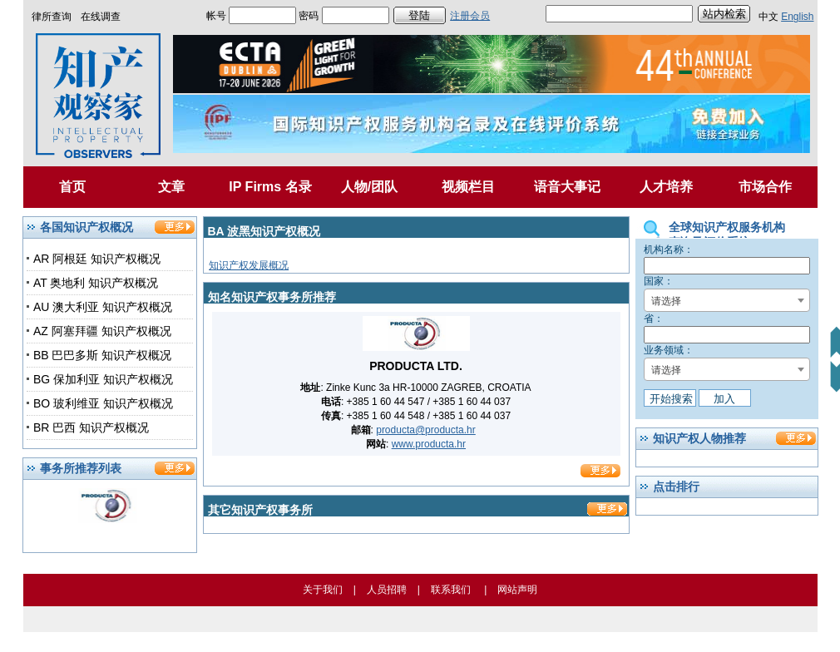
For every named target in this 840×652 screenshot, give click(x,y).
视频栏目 (468, 187)
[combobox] (727, 300)
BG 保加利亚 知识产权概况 (103, 379)
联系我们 (451, 589)
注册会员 (470, 16)
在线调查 (101, 16)
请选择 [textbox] (666, 301)
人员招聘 (387, 589)
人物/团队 (369, 187)
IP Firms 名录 (270, 187)
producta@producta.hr (426, 430)
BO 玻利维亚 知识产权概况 (103, 403)
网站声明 (517, 589)
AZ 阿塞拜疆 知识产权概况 (102, 331)
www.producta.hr (429, 444)
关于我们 (323, 589)
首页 (72, 187)
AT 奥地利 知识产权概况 (95, 282)
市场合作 (765, 187)
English (797, 16)
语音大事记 (567, 187)
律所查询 (52, 16)
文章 (171, 187)
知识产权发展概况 (249, 265)
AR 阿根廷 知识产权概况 (97, 258)
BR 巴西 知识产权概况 (91, 427)
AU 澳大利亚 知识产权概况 (102, 307)
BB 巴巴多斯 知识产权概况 (102, 355)
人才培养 (666, 187)
